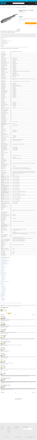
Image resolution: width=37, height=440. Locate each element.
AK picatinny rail (3, 274)
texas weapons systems (4, 259)
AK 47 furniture (2, 300)
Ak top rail (2, 280)
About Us (19, 0)
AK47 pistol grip (3, 299)
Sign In (30, 3)
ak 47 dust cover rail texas (4, 261)
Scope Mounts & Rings (4, 5)
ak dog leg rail (2, 271)
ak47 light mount (3, 294)
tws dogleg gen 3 (3, 266)
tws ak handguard (3, 269)
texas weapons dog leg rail (4, 263)
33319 (11, 63)
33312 (11, 123)
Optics (10, 5)
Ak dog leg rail (3, 279)
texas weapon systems (3, 258)
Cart (35, 3)
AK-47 (19, 5)
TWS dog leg (2, 277)
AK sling (2, 296)
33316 (11, 159)
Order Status (9, 431)
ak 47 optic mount (3, 290)
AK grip (2, 297)
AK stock (2, 285)
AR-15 (15, 5)
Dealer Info (26, 0)
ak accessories (2, 284)
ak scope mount (3, 286)
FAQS (8, 430)
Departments (29, 5)
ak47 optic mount (3, 291)
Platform (24, 5)
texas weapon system (3, 262)
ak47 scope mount (3, 287)
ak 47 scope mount (3, 288)
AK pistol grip (3, 298)
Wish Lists (8, 432)
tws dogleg (2, 264)
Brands (35, 5)
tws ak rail (2, 268)
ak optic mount (3, 289)
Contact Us (22, 0)
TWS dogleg (2, 276)
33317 (11, 109)
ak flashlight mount (3, 293)
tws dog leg (2, 265)
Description (18, 29)
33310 (11, 60)
